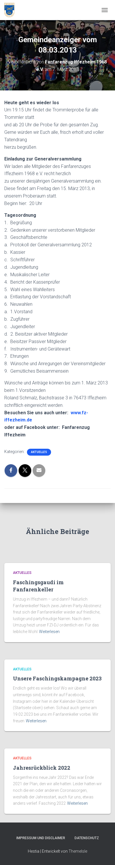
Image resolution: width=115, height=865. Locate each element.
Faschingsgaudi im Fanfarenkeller (38, 586)
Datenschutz (87, 838)
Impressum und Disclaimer (40, 838)
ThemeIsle (78, 851)
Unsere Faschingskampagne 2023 (57, 678)
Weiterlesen (49, 631)
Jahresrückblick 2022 (41, 767)
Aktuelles (39, 452)
